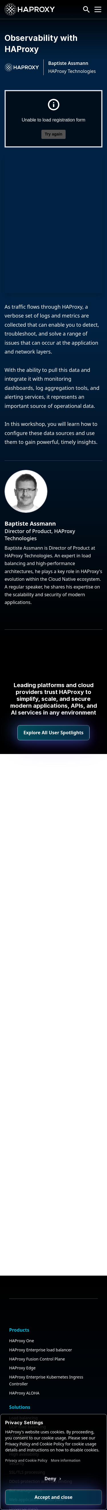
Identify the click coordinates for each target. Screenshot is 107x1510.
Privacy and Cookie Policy (26, 1460)
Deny (51, 1478)
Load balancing (23, 1322)
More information (65, 1460)
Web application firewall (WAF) (37, 1403)
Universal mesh (23, 1412)
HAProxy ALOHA (24, 1297)
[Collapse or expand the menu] (97, 9)
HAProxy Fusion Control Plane (37, 1263)
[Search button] (86, 9)
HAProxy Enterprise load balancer (40, 1253)
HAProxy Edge (22, 1272)
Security (16, 1367)
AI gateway (19, 1349)
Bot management (25, 1394)
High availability (24, 1358)
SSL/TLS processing (27, 1376)
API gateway (20, 1340)
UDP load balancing (27, 1331)
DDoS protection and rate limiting (40, 1385)
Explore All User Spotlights (53, 732)
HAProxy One (21, 1244)
